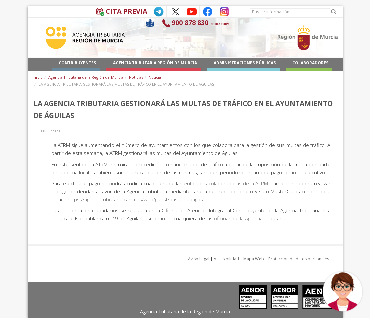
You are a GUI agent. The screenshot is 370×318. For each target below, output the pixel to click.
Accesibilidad (226, 259)
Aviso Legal (198, 259)
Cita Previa (126, 11)
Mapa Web (253, 259)
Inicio (38, 77)
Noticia (155, 77)
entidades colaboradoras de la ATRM (226, 183)
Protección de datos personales (298, 259)
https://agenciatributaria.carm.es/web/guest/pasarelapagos (135, 199)
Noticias (136, 77)
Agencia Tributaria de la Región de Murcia (85, 77)
